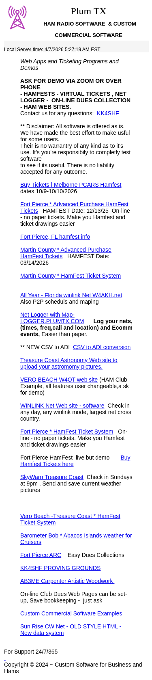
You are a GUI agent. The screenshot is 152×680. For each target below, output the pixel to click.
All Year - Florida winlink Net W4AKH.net (71, 295)
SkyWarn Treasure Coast (51, 477)
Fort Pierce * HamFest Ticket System (66, 431)
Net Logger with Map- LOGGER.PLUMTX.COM (52, 317)
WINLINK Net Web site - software (62, 405)
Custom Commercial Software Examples (71, 613)
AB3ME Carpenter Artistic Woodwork (67, 581)
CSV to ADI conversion (102, 347)
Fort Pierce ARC (40, 555)
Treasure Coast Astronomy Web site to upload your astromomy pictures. (69, 363)
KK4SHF (108, 113)
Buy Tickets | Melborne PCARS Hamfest (71, 184)
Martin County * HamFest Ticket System (70, 275)
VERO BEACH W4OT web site (59, 379)
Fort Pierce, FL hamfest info (55, 236)
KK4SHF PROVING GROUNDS (60, 568)
